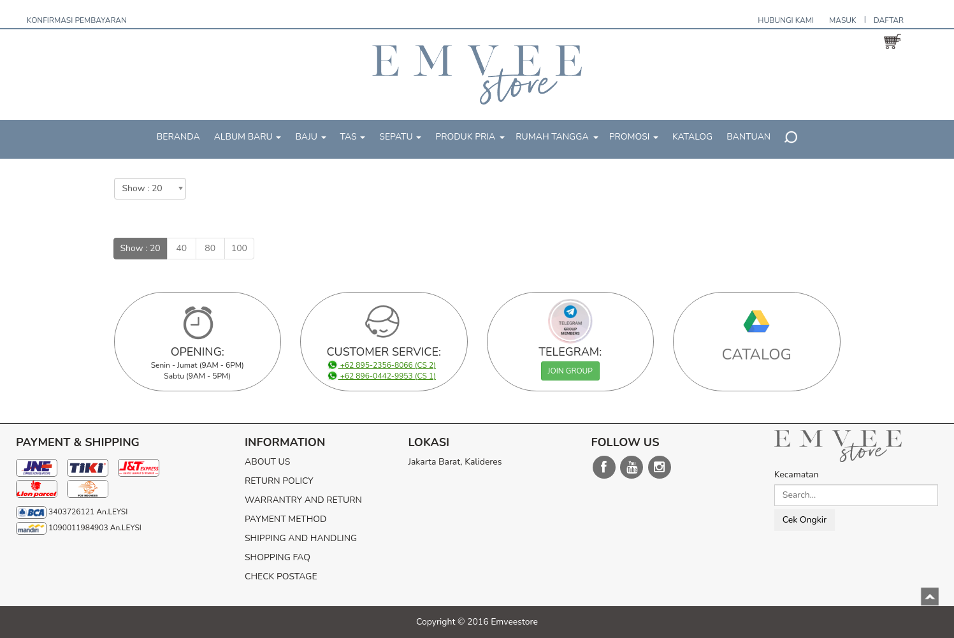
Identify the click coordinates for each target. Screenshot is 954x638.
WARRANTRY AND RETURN (303, 500)
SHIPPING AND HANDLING (301, 538)
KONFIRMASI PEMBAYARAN (77, 20)
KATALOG (692, 137)
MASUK (842, 20)
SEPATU (400, 137)
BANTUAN (748, 137)
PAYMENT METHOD (285, 519)
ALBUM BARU (248, 137)
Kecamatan (796, 474)
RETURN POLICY (279, 481)
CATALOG (757, 354)
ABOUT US (267, 462)
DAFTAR (889, 20)
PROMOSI (633, 137)
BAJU (310, 137)
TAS (353, 137)
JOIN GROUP (570, 371)
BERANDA (178, 137)
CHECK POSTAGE (281, 576)
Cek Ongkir (805, 520)
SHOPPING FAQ (277, 557)
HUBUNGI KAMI (786, 20)
